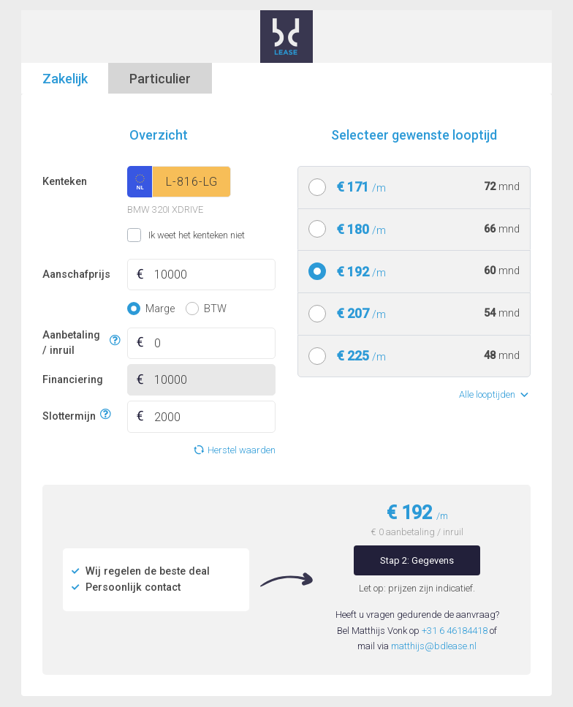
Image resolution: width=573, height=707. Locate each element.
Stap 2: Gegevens (417, 560)
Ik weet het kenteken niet (145, 235)
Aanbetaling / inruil (73, 343)
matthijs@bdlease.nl (434, 645)
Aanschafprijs (76, 274)
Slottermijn (69, 415)
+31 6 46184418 (454, 630)
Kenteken (64, 181)
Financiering (72, 380)
